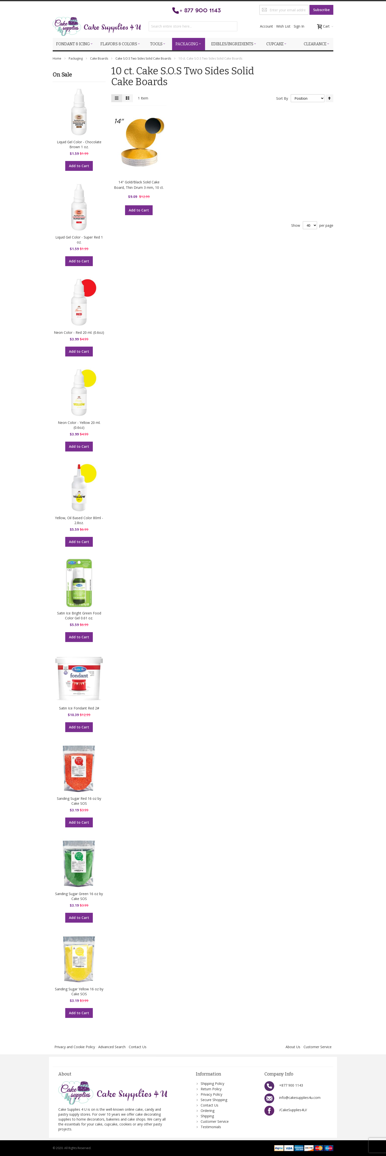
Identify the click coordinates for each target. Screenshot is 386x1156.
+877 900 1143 (291, 1085)
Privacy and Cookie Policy (74, 1046)
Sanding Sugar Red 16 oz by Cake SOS (79, 801)
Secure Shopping (214, 1099)
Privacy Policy (211, 1094)
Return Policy (211, 1089)
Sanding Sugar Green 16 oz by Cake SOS (79, 896)
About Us (293, 1046)
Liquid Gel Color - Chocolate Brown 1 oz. (79, 144)
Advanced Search (112, 1046)
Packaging (76, 58)
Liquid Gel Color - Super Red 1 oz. (79, 239)
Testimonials (211, 1126)
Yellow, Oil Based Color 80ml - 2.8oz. (79, 520)
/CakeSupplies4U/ (293, 1110)
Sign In (299, 26)
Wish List (283, 26)
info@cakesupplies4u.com (300, 1097)
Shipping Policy (212, 1083)
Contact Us (137, 1046)
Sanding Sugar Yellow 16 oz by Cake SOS (79, 991)
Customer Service (318, 1046)
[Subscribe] (321, 10)
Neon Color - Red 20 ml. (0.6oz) (79, 332)
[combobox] (193, 26)
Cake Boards (99, 58)
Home (57, 58)
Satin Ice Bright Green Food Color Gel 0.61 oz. (79, 615)
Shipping (207, 1116)
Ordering (207, 1110)
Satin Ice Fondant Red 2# (79, 708)
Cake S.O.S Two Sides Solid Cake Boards (143, 58)
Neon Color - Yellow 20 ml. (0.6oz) (79, 425)
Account (266, 26)
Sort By (282, 98)
